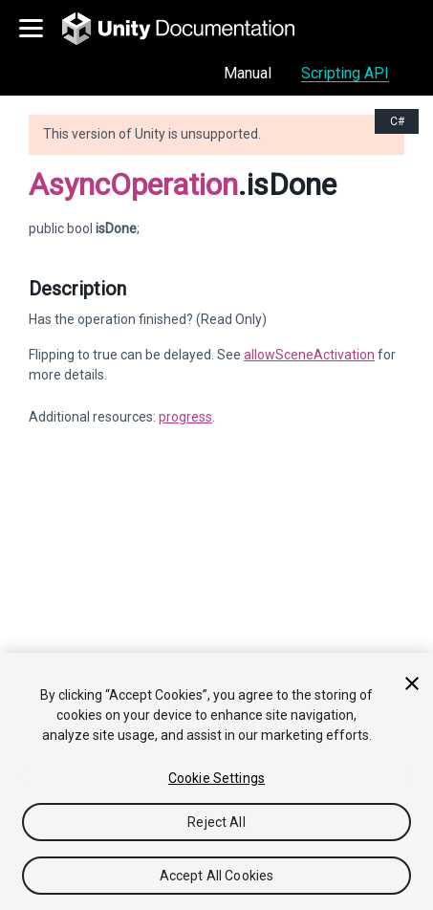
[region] (216, 781)
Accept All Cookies (217, 875)
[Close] (412, 683)
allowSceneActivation (309, 354)
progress (185, 416)
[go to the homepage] (191, 28)
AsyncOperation (133, 184)
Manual (247, 73)
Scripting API (345, 73)
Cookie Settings (216, 778)
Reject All (216, 822)
